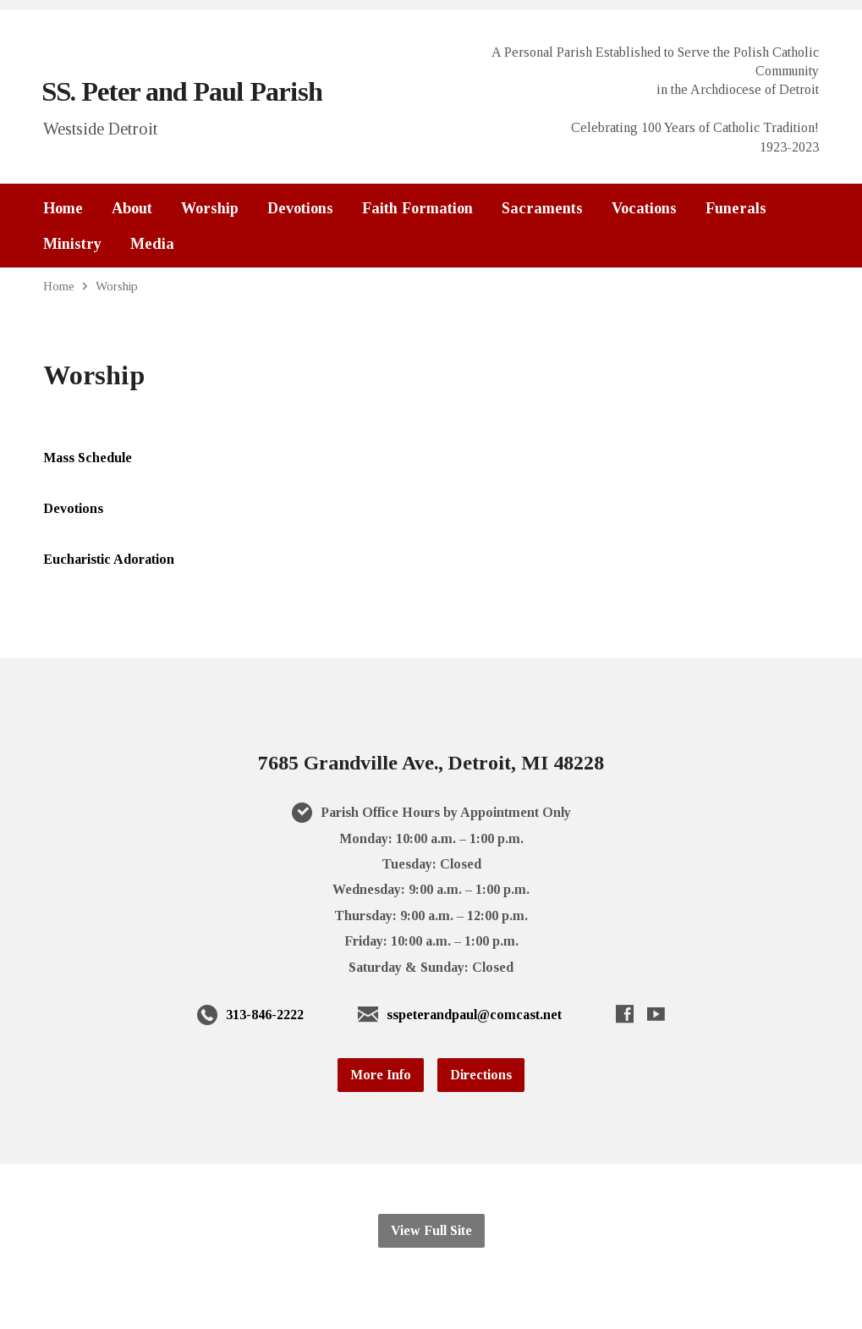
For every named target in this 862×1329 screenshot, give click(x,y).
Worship (210, 208)
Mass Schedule (87, 457)
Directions (481, 1074)
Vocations (644, 208)
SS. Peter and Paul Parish (181, 91)
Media (152, 243)
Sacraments (542, 208)
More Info (380, 1074)
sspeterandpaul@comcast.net (474, 1014)
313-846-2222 (265, 1014)
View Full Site (431, 1230)
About (132, 208)
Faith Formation (417, 208)
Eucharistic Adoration (108, 559)
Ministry (72, 243)
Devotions (300, 208)
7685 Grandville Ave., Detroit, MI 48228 (431, 763)
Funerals (736, 208)
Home (63, 208)
